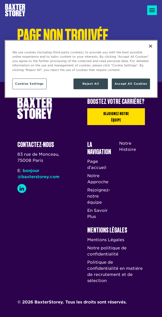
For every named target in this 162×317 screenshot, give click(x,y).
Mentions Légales (105, 239)
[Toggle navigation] (152, 10)
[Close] (150, 46)
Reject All (90, 83)
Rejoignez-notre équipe (116, 117)
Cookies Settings (29, 83)
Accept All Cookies (131, 83)
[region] (81, 69)
